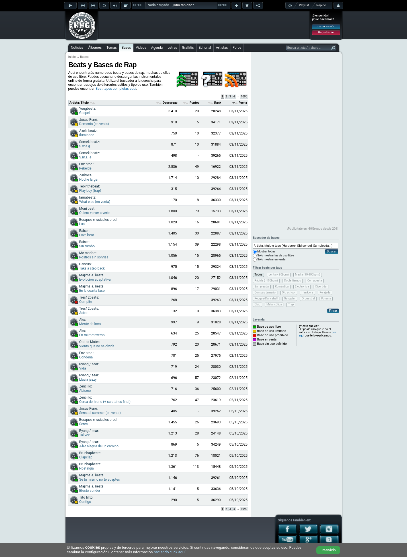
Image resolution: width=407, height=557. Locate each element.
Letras (172, 48)
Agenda (157, 48)
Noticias (77, 48)
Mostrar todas (266, 251)
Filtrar (333, 311)
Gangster (290, 298)
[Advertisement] (204, 25)
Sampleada (262, 286)
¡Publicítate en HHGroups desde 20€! (312, 228)
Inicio (72, 57)
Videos (141, 48)
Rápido (321, 5)
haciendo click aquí (169, 552)
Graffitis (188, 48)
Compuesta (314, 280)
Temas (112, 48)
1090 (244, 96)
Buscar (331, 251)
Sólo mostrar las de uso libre (275, 255)
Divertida (321, 286)
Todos (259, 274)
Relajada (325, 292)
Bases (126, 48)
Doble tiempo (292, 280)
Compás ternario (265, 292)
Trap (291, 304)
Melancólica (274, 304)
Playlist (304, 5)
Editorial (205, 48)
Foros (237, 48)
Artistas (222, 48)
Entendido (328, 550)
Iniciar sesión (326, 26)
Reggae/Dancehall (266, 298)
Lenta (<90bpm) (279, 274)
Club (257, 304)
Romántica (282, 286)
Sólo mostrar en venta (271, 259)
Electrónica (302, 286)
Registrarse (326, 32)
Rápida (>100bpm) (266, 280)
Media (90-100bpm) (307, 274)
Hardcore (307, 292)
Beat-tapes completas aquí (116, 89)
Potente (326, 298)
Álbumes (95, 48)
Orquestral (308, 298)
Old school (288, 292)
